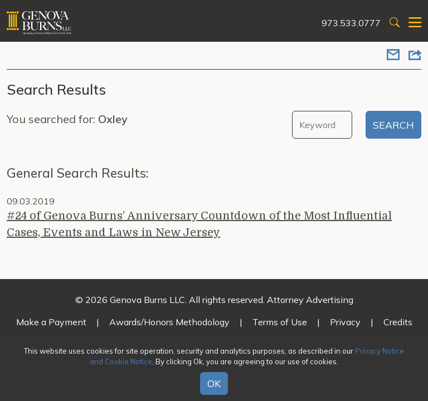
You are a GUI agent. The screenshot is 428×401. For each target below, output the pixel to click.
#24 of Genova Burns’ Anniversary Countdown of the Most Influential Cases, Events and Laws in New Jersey (199, 224)
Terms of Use (279, 321)
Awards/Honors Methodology (169, 321)
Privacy (345, 321)
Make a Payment (51, 321)
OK (214, 383)
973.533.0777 (351, 22)
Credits (397, 321)
